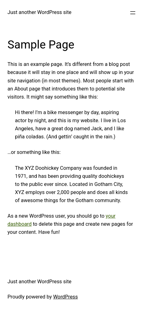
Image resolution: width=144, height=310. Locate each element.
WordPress (65, 297)
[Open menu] (133, 12)
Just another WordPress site (39, 12)
